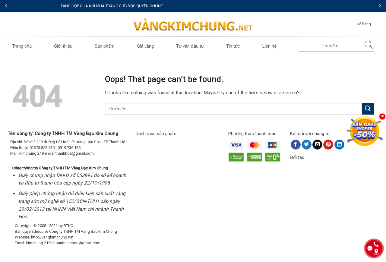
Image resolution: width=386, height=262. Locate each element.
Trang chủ (22, 46)
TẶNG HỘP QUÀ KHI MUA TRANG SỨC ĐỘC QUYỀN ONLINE (193, 6)
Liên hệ (269, 46)
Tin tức (233, 46)
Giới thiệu (63, 46)
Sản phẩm (105, 46)
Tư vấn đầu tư (190, 46)
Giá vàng (145, 46)
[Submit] (369, 46)
